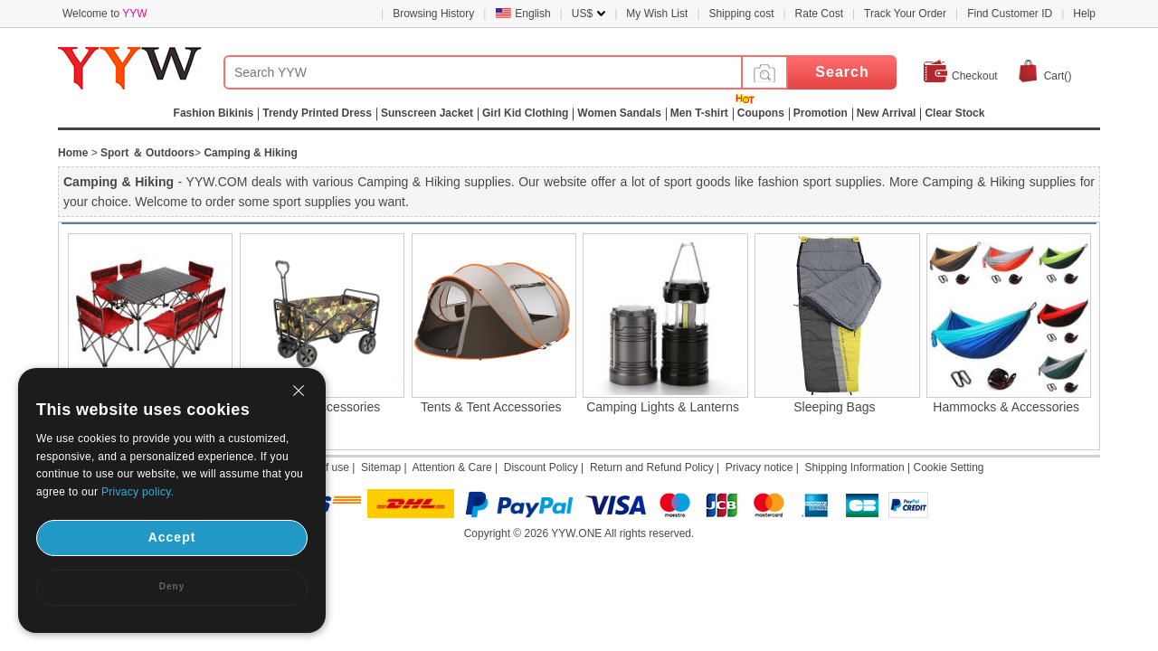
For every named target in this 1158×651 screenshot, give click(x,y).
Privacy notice (759, 467)
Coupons (760, 113)
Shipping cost (741, 13)
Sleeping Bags (834, 407)
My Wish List (657, 13)
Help (1084, 13)
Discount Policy (541, 467)
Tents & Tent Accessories (491, 407)
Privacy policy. (137, 492)
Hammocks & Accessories (1006, 407)
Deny (172, 586)
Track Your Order (905, 13)
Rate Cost (819, 13)
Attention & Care (452, 467)
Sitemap (381, 467)
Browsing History (433, 13)
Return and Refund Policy (652, 467)
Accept (172, 537)
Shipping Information (855, 467)
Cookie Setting (948, 467)
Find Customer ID (1009, 13)
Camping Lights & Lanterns (662, 407)
